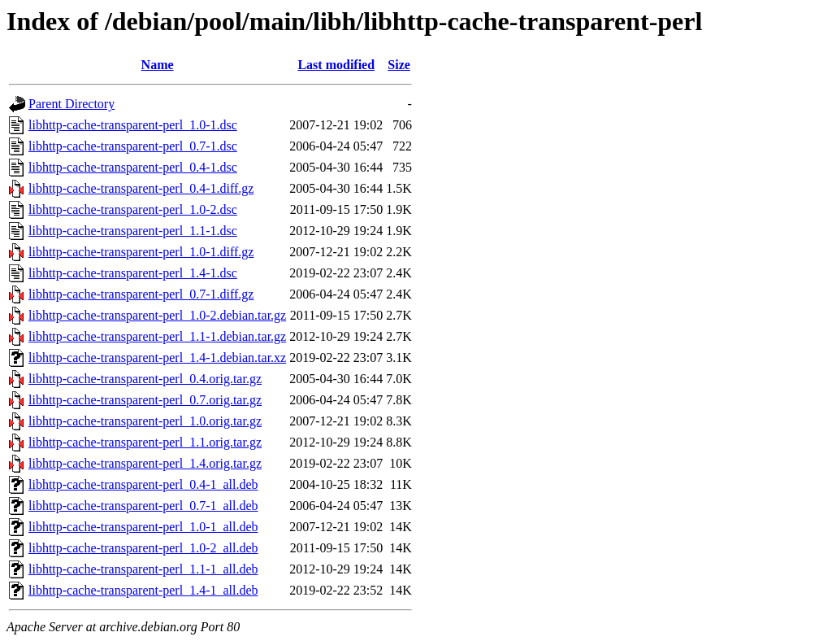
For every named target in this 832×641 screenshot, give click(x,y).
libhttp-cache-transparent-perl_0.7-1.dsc (132, 146)
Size (399, 65)
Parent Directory (71, 104)
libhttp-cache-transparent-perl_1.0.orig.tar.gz (145, 421)
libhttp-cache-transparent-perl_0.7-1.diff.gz (141, 294)
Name (157, 65)
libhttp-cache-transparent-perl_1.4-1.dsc (132, 273)
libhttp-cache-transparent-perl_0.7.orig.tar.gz (145, 400)
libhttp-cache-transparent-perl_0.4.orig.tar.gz (145, 379)
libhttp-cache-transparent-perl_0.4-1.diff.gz (141, 188)
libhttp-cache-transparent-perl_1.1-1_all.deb (143, 569)
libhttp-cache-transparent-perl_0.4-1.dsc (132, 167)
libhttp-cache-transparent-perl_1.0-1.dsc (132, 125)
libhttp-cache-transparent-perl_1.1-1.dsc (132, 231)
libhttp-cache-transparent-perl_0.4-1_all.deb (143, 484)
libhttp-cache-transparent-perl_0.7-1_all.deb (143, 505)
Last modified (336, 65)
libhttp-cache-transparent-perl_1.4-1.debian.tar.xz (157, 357)
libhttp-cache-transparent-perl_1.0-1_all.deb (143, 527)
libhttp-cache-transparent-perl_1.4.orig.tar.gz (145, 463)
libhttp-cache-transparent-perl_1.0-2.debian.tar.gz (157, 315)
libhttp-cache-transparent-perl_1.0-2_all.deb (143, 548)
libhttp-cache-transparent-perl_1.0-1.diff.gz (141, 252)
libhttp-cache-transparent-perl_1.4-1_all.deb (143, 590)
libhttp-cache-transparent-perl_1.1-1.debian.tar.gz (157, 336)
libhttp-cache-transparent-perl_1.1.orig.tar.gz (145, 442)
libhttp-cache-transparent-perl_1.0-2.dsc (132, 209)
